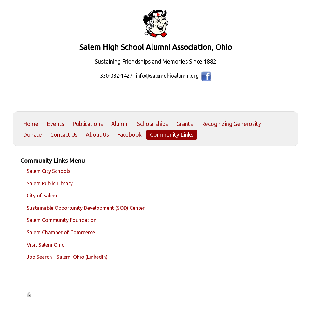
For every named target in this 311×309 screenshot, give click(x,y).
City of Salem (42, 195)
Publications (87, 124)
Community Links (171, 135)
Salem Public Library (50, 183)
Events (55, 124)
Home (30, 124)
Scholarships (152, 124)
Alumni (120, 124)
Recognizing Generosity (231, 124)
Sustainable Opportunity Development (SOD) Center (86, 208)
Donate (32, 135)
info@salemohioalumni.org (167, 76)
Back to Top (284, 289)
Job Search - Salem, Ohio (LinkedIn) (67, 257)
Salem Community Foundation (62, 220)
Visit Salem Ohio (46, 245)
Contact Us (64, 135)
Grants (184, 124)
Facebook (129, 135)
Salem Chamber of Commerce (61, 232)
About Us (97, 135)
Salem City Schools (49, 171)
